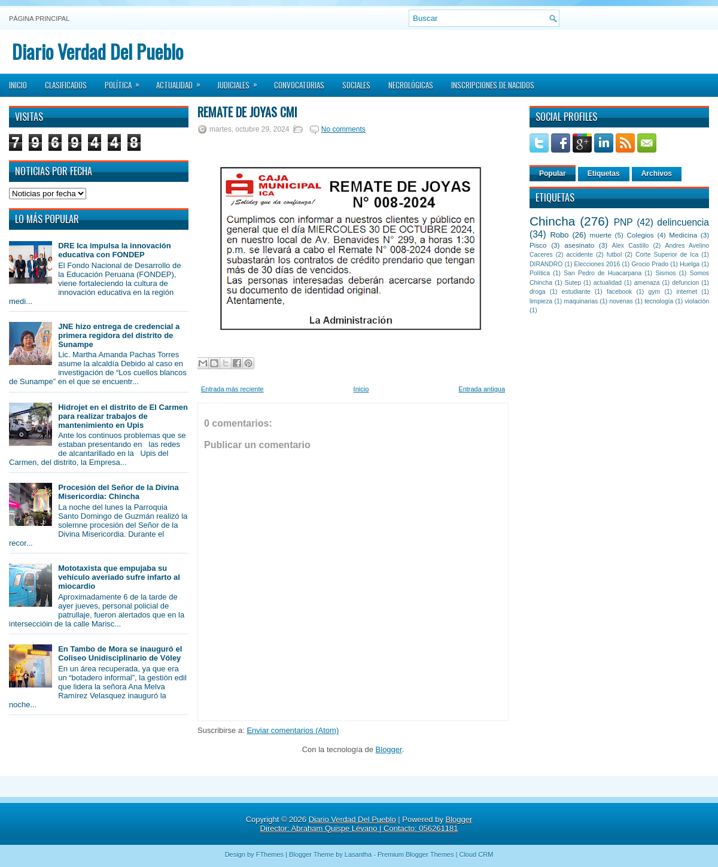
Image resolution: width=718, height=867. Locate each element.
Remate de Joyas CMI (247, 112)
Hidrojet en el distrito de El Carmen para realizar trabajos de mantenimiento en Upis (123, 416)
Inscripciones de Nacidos (492, 85)
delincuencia (683, 222)
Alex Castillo (630, 245)
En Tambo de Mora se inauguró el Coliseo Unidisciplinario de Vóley (120, 653)
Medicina (683, 235)
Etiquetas (604, 173)
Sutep (573, 282)
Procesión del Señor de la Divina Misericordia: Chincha (118, 492)
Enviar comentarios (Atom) (293, 730)
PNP (623, 222)
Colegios (639, 235)
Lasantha (358, 854)
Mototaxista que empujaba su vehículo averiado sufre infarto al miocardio (119, 577)
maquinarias (581, 301)
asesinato (579, 245)
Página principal (39, 18)
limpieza (541, 301)
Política (126, 81)
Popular (552, 173)
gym (655, 291)
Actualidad (182, 81)
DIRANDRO (546, 264)
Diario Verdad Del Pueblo (97, 51)
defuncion (685, 282)
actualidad (608, 282)
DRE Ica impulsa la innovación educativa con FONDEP (114, 250)
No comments (343, 129)
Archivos (656, 173)
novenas (621, 301)
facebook (619, 291)
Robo (559, 234)
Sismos (665, 273)
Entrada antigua (481, 389)
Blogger (389, 749)
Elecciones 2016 (597, 264)
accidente (580, 254)
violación (697, 301)
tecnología (658, 301)
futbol (614, 254)
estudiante (576, 291)
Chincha (552, 221)
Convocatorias (299, 85)
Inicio (18, 85)
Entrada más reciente (232, 389)
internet (686, 291)
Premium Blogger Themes (416, 854)
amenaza (647, 282)
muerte (600, 235)
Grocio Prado (649, 264)
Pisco (538, 245)
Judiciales (241, 81)
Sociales (356, 85)
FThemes (270, 854)
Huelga (689, 264)
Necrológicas (410, 85)
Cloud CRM (476, 854)
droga (538, 291)
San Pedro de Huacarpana (602, 273)
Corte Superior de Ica (666, 254)
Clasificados (66, 85)
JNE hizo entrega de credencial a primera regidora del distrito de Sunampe (119, 335)
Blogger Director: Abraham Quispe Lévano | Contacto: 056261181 (366, 824)
